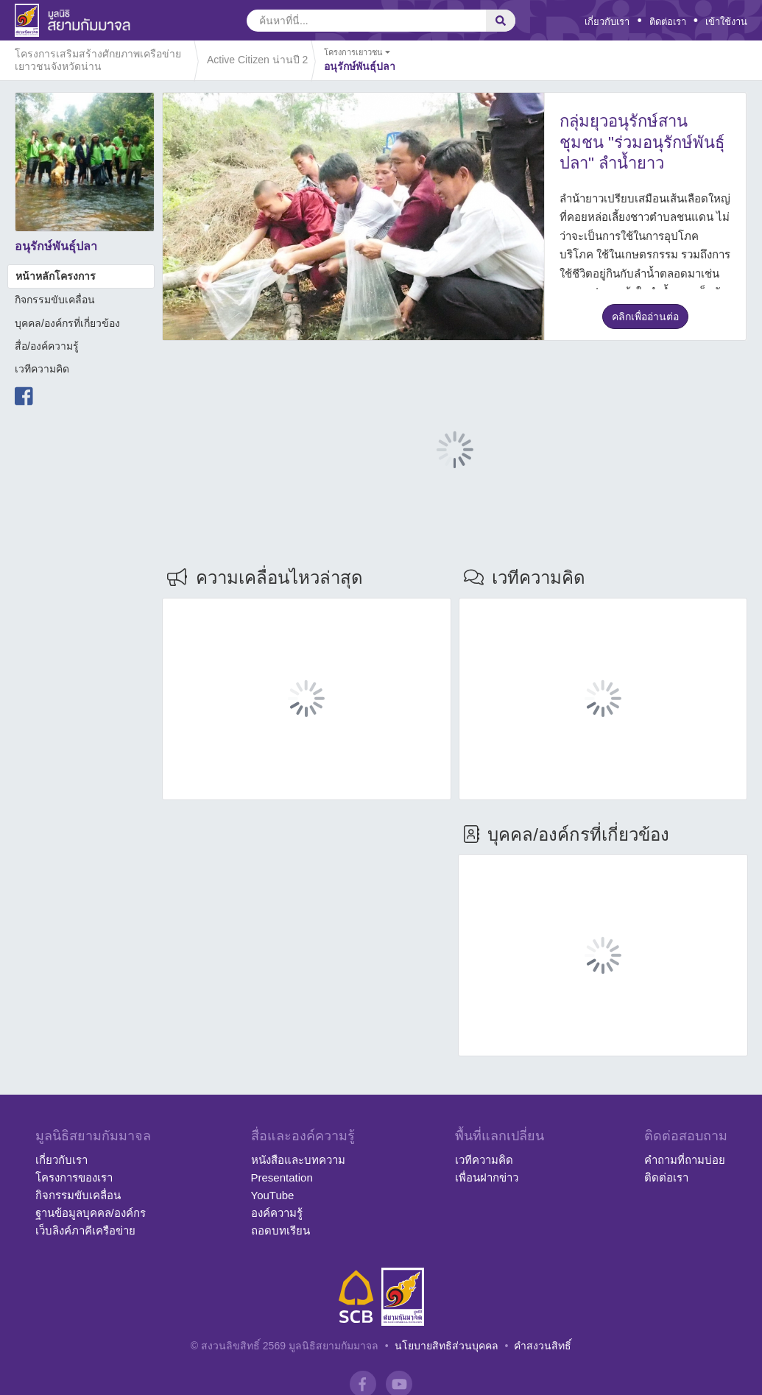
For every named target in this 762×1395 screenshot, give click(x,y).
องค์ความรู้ (277, 1213)
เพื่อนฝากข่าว (486, 1177)
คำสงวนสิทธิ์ (542, 1346)
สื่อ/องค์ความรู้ (47, 346)
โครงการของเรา (74, 1177)
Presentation (282, 1177)
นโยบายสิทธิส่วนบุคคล (446, 1346)
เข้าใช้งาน (726, 21)
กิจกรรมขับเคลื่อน (55, 300)
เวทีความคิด (42, 369)
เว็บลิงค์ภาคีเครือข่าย (85, 1230)
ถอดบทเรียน (280, 1230)
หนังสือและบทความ (298, 1160)
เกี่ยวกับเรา (607, 21)
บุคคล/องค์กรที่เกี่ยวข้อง (67, 323)
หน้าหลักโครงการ (55, 276)
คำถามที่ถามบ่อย (684, 1160)
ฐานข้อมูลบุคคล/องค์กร (90, 1213)
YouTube (272, 1195)
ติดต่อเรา (667, 21)
